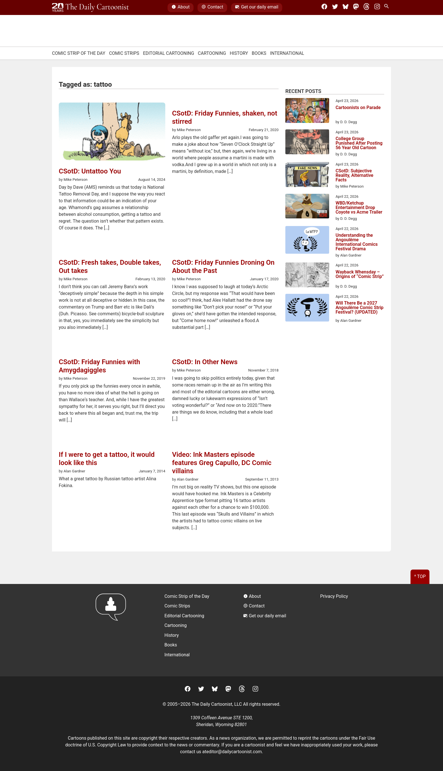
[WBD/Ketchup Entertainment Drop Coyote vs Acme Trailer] (307, 207)
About (180, 8)
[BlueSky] (345, 7)
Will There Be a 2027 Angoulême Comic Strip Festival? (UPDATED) (360, 308)
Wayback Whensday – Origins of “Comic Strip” (360, 274)
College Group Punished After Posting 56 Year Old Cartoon (359, 143)
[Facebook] (324, 7)
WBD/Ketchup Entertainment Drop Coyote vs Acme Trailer (359, 207)
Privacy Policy (334, 596)
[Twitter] (335, 7)
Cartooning (212, 53)
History (239, 53)
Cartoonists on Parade (358, 107)
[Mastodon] (356, 7)
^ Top (420, 576)
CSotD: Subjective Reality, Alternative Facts (354, 175)
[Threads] (366, 7)
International (287, 53)
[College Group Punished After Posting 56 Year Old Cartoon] (307, 142)
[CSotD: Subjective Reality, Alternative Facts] (307, 175)
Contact (212, 8)
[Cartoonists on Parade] (307, 111)
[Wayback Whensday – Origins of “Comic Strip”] (307, 275)
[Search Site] (387, 7)
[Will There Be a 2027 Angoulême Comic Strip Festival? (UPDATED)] (307, 308)
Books (259, 53)
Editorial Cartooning (168, 53)
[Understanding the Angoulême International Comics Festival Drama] (307, 241)
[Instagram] (377, 7)
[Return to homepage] (112, 630)
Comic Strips (124, 53)
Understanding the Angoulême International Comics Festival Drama (357, 242)
